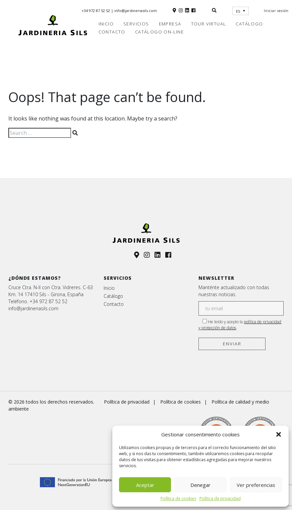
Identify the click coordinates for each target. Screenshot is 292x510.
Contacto (112, 32)
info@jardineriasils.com (135, 10)
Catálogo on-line (159, 32)
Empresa (170, 24)
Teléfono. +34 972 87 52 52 (37, 301)
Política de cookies (178, 498)
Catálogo (249, 24)
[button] (278, 434)
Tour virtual (208, 24)
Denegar (200, 485)
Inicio (106, 24)
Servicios (136, 24)
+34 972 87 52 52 (96, 10)
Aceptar (145, 485)
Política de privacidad (220, 498)
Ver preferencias (256, 485)
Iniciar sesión (276, 10)
